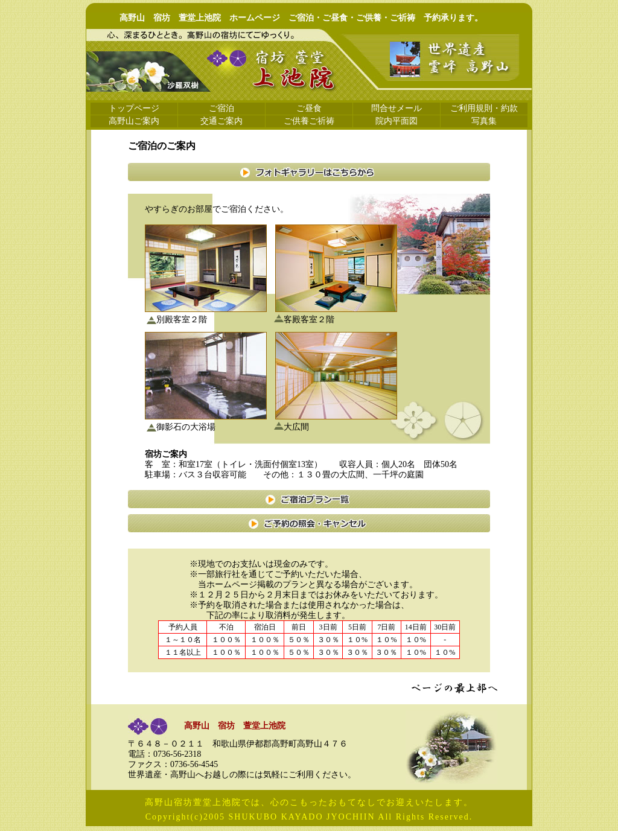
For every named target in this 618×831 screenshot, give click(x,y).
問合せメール (396, 108)
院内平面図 (396, 121)
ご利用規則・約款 (484, 108)
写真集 (484, 121)
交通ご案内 (221, 121)
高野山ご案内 (134, 121)
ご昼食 (309, 108)
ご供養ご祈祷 (309, 121)
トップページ (134, 108)
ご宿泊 (221, 108)
